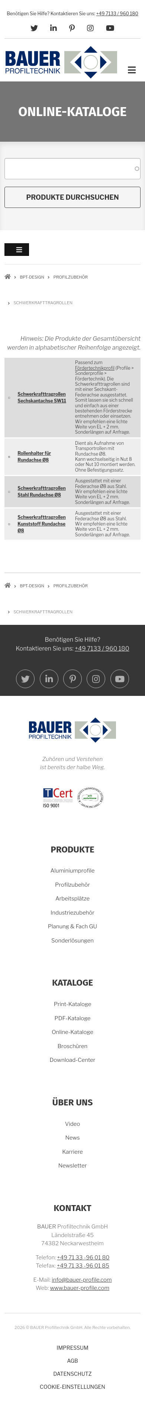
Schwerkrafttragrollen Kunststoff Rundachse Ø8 (41, 523)
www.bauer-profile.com (79, 1288)
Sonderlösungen (72, 940)
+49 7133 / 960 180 (117, 13)
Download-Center (73, 1060)
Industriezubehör (72, 912)
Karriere (72, 1152)
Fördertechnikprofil (95, 368)
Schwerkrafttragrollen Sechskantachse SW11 (41, 397)
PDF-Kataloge (72, 1018)
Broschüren (73, 1046)
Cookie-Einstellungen (72, 1387)
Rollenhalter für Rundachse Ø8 (34, 456)
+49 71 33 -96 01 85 (83, 1265)
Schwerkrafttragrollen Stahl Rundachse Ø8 (41, 491)
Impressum (72, 1348)
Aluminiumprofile (73, 870)
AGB (72, 1361)
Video (72, 1124)
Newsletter (72, 1165)
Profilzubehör (72, 884)
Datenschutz (72, 1374)
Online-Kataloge (72, 1032)
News (72, 1137)
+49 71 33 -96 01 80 (83, 1257)
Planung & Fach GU (72, 926)
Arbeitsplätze (72, 898)
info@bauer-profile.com (82, 1279)
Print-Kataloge (72, 1004)
